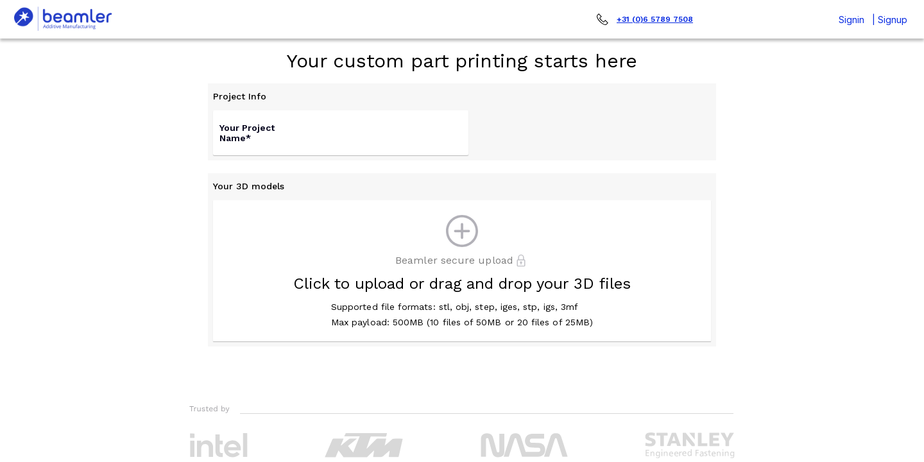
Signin (851, 19)
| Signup (889, 19)
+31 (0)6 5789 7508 (655, 19)
